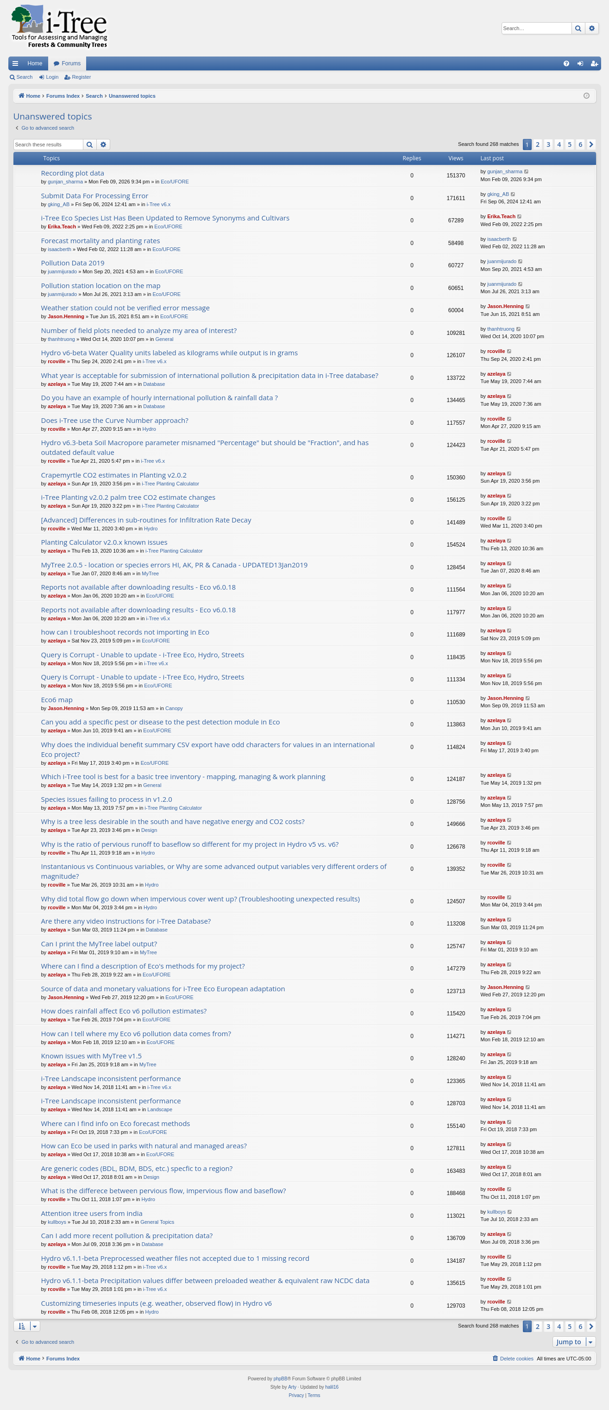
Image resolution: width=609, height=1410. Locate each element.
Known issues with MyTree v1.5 (91, 1055)
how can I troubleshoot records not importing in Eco (125, 631)
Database (154, 384)
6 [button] (580, 144)
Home (35, 63)
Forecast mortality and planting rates (100, 240)
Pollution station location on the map (101, 285)
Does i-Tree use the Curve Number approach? (114, 420)
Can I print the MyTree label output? (99, 943)
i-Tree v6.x (159, 204)
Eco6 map (57, 699)
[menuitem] (566, 63)
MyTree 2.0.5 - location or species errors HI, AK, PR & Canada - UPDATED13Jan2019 (174, 564)
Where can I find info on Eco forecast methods (115, 1123)
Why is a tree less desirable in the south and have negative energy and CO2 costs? (173, 821)
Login (52, 77)
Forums (71, 63)
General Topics (157, 1222)
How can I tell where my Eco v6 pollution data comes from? (136, 1033)
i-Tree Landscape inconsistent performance (111, 1078)
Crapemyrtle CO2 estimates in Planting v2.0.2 (114, 474)
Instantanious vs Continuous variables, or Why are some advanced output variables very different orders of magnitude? (214, 871)
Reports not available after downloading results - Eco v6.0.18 (138, 587)
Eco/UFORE (175, 181)
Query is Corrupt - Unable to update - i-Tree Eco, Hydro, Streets (143, 654)
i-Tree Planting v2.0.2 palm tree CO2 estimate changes (128, 497)
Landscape (159, 1109)
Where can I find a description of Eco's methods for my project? (143, 965)
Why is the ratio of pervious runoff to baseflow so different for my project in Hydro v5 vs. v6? (190, 844)
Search (25, 77)
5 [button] (569, 144)
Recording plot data (73, 172)
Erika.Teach (62, 226)
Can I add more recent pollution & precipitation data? (127, 1235)
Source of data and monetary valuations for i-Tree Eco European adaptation (163, 988)
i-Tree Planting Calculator (170, 483)
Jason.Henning (66, 316)
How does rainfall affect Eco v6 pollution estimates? (124, 1010)
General (164, 339)
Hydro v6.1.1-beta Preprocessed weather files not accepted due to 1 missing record (175, 1258)
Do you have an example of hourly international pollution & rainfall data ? (159, 397)
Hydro (149, 429)
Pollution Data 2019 (73, 262)
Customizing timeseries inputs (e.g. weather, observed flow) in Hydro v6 (156, 1303)
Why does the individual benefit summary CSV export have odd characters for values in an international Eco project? (208, 749)
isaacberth (59, 249)
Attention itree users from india (92, 1213)
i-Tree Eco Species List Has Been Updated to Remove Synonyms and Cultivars (165, 217)
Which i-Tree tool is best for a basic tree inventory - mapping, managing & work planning (183, 776)
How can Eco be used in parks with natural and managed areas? (144, 1145)
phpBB (281, 1378)
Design (149, 830)
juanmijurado (62, 271)
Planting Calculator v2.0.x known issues (104, 542)
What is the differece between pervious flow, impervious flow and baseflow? (163, 1190)
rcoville (57, 361)
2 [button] (538, 144)
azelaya (57, 384)
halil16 (332, 1387)
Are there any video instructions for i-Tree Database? (126, 920)
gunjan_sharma (65, 181)
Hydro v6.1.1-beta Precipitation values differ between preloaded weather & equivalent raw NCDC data (205, 1280)
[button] (591, 144)
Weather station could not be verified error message (125, 307)
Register (81, 77)
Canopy (174, 708)
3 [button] (548, 144)
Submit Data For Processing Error (95, 195)
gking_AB (58, 204)
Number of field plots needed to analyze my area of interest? (139, 330)
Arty (292, 1387)
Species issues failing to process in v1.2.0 (106, 799)
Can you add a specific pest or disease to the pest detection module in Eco (160, 721)
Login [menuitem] (582, 65)
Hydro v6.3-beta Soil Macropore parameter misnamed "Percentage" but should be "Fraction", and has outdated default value (205, 447)
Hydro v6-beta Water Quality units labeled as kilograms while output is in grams (169, 352)
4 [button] (559, 144)
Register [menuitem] (596, 65)
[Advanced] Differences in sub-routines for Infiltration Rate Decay (146, 519)
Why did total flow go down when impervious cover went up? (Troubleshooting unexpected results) (200, 898)
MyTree (150, 573)
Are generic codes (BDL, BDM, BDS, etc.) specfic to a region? (137, 1168)
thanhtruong (61, 339)
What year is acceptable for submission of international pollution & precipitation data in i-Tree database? (209, 375)
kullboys (57, 1222)
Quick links (17, 65)
